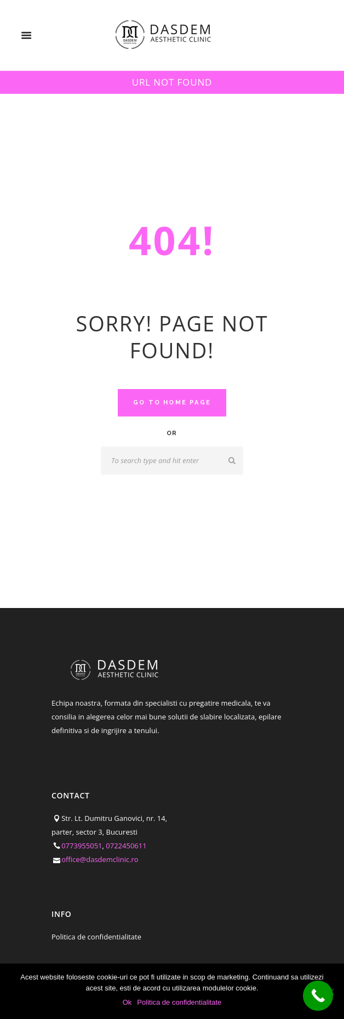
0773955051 (81, 846)
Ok (127, 1002)
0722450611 (126, 846)
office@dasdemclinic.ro (100, 859)
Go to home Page (172, 402)
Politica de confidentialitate (96, 937)
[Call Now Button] (318, 996)
